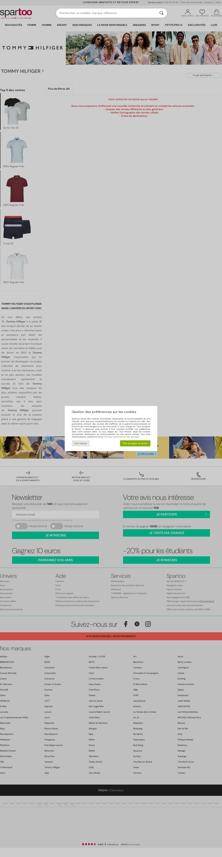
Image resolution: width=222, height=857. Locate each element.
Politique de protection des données (121, 437)
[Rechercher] (161, 13)
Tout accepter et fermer (135, 443)
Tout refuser (80, 443)
